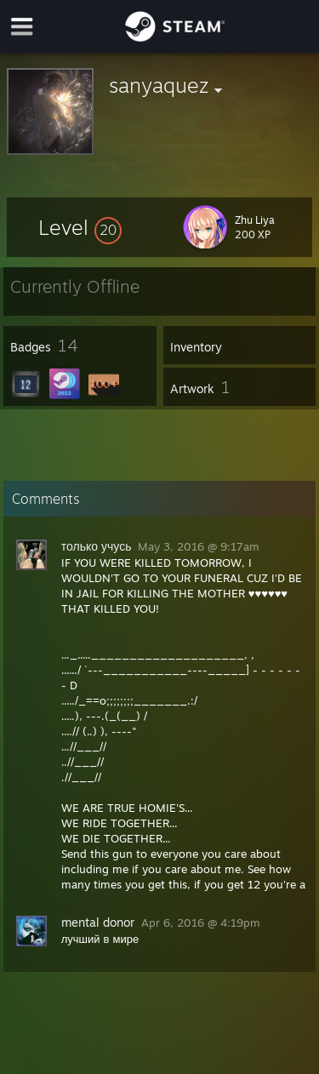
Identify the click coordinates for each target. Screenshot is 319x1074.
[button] (80, 227)
